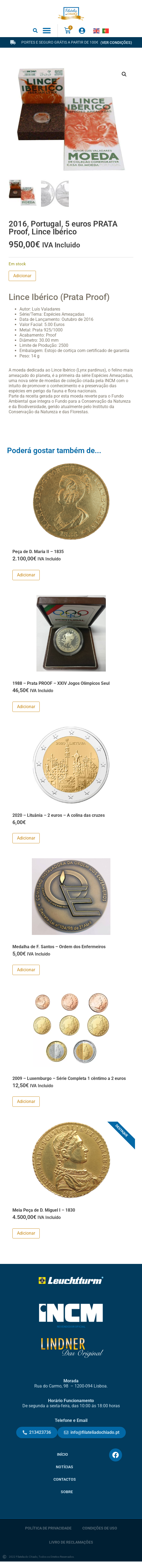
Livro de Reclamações (71, 1543)
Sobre (67, 1492)
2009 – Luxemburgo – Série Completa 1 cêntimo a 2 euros (69, 1079)
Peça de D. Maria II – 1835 (38, 552)
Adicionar (22, 276)
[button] (35, 30)
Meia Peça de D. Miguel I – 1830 (43, 1210)
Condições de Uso (99, 1528)
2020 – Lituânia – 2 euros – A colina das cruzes (58, 815)
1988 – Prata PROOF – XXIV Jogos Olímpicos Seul (61, 684)
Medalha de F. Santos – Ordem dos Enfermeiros (59, 947)
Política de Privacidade (48, 1528)
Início (62, 1455)
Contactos (64, 1480)
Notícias (64, 1467)
